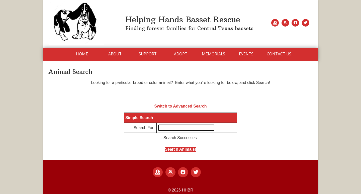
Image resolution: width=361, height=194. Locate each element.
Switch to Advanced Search (180, 106)
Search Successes (180, 138)
